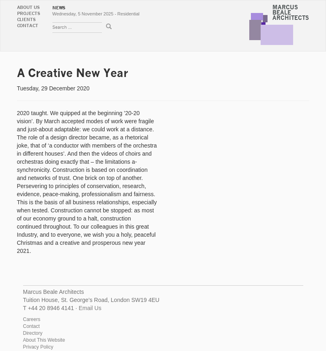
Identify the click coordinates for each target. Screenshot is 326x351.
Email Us (90, 308)
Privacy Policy (38, 347)
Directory (33, 333)
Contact (27, 26)
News (59, 8)
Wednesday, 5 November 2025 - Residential (96, 13)
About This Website (44, 340)
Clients (26, 19)
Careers (32, 319)
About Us (28, 7)
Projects (28, 13)
